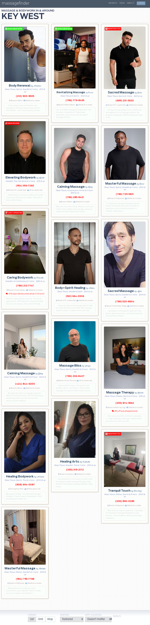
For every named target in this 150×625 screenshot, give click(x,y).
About (130, 3)
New (122, 3)
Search (112, 3)
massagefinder (15, 4)
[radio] (32, 619)
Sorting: (65, 615)
